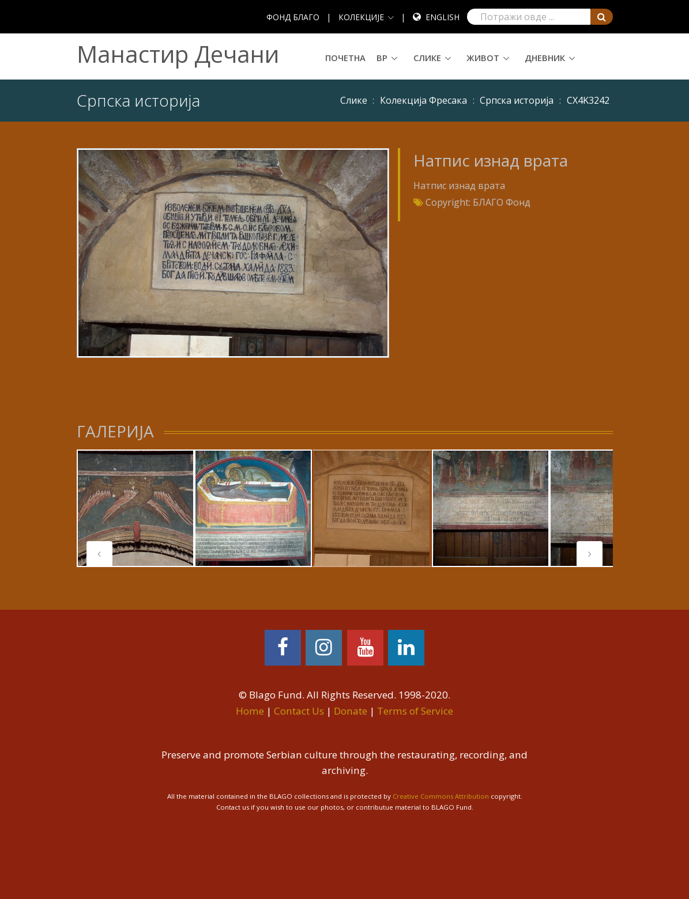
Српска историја (517, 100)
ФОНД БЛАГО (292, 17)
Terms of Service (415, 710)
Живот (482, 57)
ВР (381, 57)
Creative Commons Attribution (441, 796)
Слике (427, 57)
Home (250, 710)
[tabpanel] (135, 508)
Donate (350, 710)
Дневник (545, 57)
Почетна (345, 57)
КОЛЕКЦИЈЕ (361, 17)
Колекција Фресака (423, 100)
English (443, 17)
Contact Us (299, 710)
